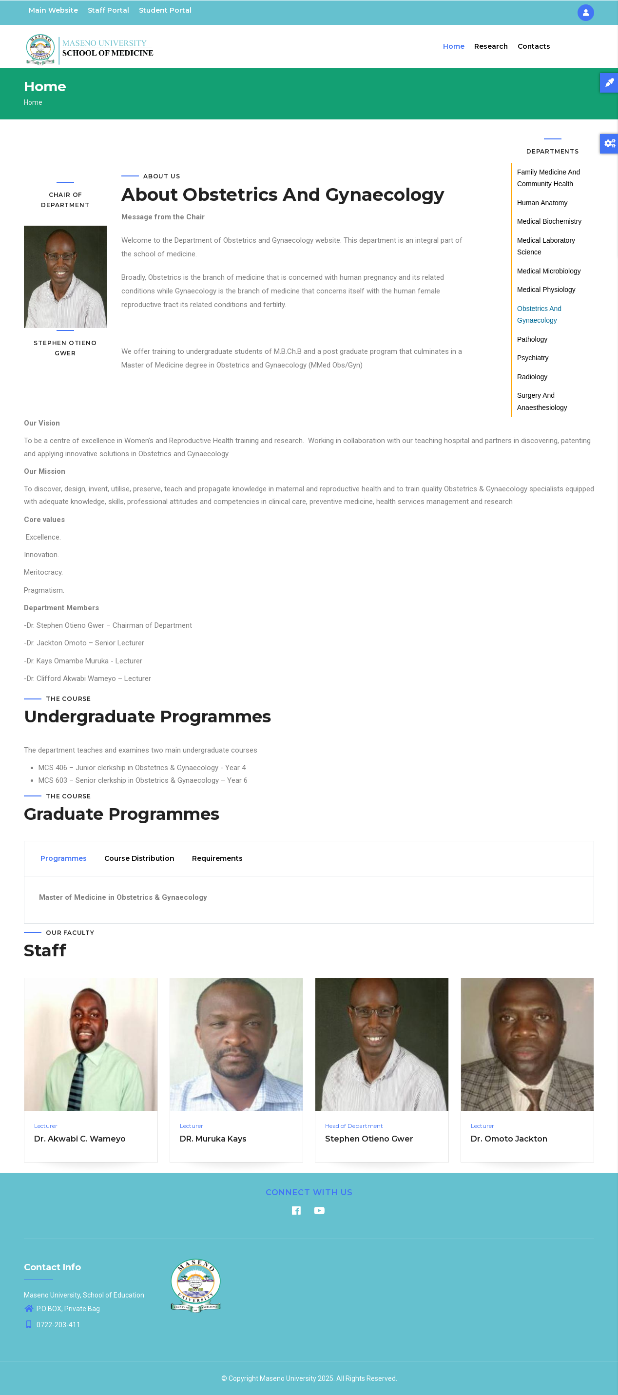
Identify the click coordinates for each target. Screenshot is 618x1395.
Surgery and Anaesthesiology (542, 401)
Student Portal (165, 10)
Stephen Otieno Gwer (369, 1138)
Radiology (532, 377)
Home (453, 46)
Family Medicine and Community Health (548, 178)
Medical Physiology (546, 289)
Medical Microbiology (549, 271)
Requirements (217, 858)
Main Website (53, 10)
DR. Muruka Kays (213, 1138)
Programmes (63, 858)
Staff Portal (108, 10)
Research (490, 46)
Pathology (532, 339)
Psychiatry (533, 358)
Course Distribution (139, 858)
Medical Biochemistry (549, 221)
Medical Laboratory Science (546, 246)
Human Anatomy (542, 203)
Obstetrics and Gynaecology (539, 315)
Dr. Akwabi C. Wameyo (80, 1138)
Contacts (533, 46)
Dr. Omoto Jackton (509, 1138)
